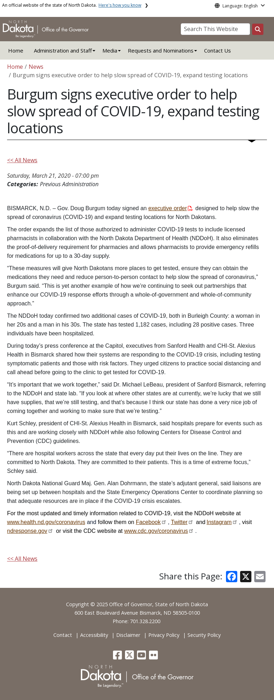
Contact (62, 635)
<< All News (22, 160)
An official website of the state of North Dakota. (71, 5)
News (36, 67)
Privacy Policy (163, 635)
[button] (118, 656)
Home (15, 50)
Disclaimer (128, 635)
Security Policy (204, 635)
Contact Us (217, 50)
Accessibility (94, 635)
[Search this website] (257, 29)
